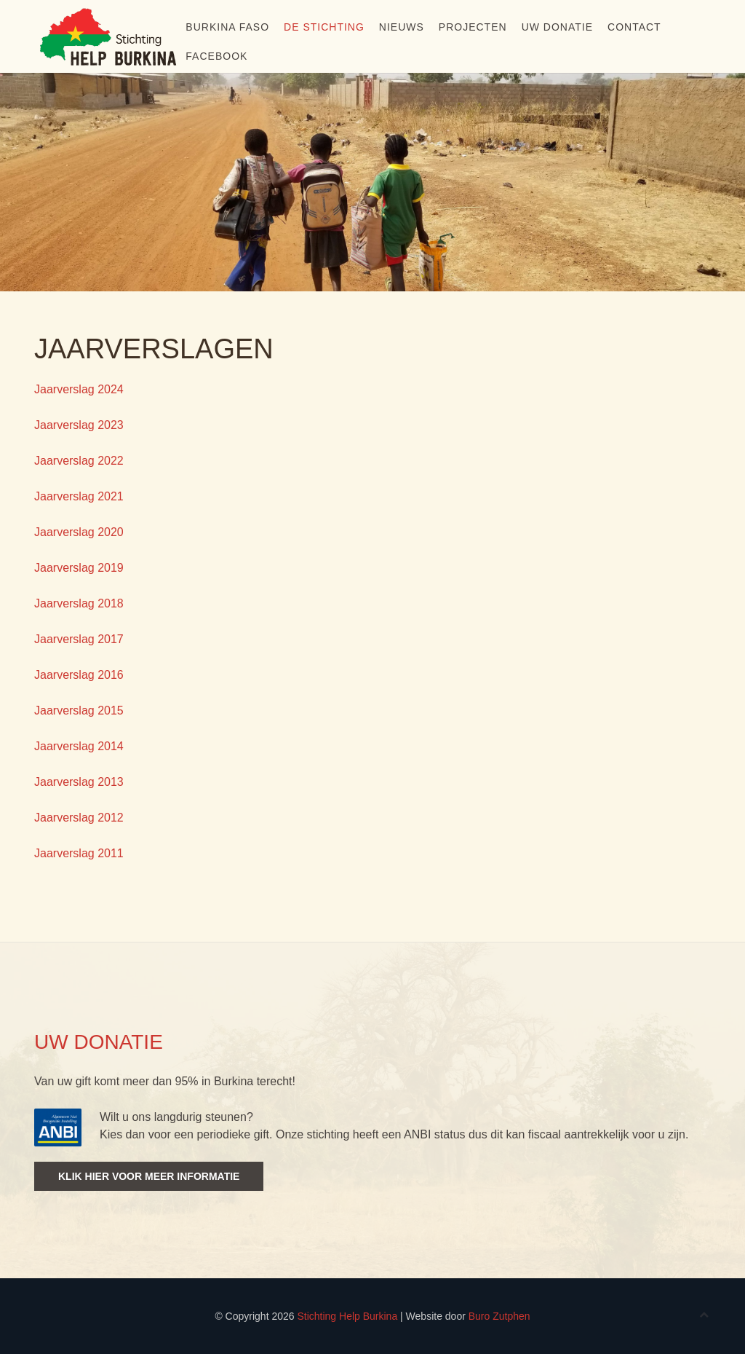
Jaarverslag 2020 (79, 532)
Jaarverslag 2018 (79, 603)
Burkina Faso (227, 27)
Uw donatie (557, 27)
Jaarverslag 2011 (79, 853)
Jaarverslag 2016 (79, 675)
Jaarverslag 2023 (79, 425)
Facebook (216, 56)
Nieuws (401, 27)
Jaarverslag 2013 (79, 782)
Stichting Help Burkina (347, 1316)
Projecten (473, 27)
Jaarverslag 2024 (79, 389)
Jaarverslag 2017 (79, 639)
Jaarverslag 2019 (79, 568)
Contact (634, 27)
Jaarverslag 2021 (79, 496)
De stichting (324, 27)
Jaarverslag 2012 (79, 817)
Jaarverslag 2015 (79, 710)
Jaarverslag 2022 (79, 460)
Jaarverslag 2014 (79, 746)
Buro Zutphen (499, 1316)
